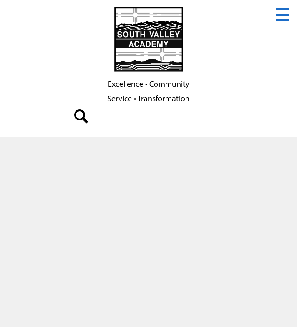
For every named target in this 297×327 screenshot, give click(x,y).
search (81, 118)
